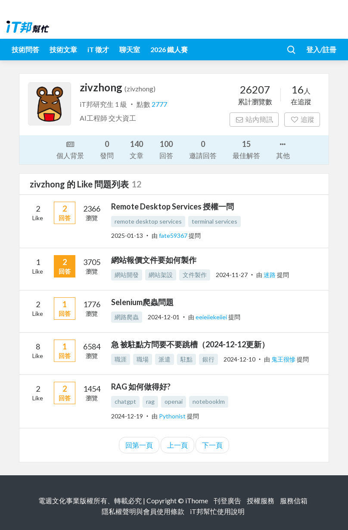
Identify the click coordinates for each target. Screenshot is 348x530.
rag (150, 401)
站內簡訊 (254, 119)
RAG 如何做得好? (141, 386)
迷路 (270, 274)
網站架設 (161, 274)
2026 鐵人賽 (169, 49)
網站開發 (127, 274)
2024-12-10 (239, 359)
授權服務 (260, 500)
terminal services (214, 221)
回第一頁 (139, 445)
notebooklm (209, 401)
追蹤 (302, 119)
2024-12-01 (164, 317)
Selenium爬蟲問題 (142, 302)
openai (174, 401)
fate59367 (174, 235)
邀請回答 (203, 149)
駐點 (186, 359)
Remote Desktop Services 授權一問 (172, 206)
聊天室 (129, 49)
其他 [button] (283, 149)
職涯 (121, 359)
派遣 (164, 359)
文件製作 (195, 274)
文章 (136, 149)
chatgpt (125, 401)
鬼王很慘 (284, 359)
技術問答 (25, 49)
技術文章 (63, 49)
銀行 (208, 359)
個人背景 (70, 149)
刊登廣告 (227, 500)
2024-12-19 (127, 416)
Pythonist (173, 416)
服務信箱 (294, 500)
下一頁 (212, 445)
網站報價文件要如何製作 (153, 260)
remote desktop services (148, 221)
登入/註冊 (321, 49)
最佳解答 (246, 149)
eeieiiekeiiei (212, 317)
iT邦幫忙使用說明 (217, 511)
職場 (143, 359)
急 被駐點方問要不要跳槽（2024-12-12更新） (190, 344)
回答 (166, 149)
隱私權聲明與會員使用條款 (143, 511)
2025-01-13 (127, 235)
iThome (196, 500)
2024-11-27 (232, 274)
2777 (159, 104)
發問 (107, 149)
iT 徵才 (98, 49)
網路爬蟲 (127, 317)
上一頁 (177, 445)
